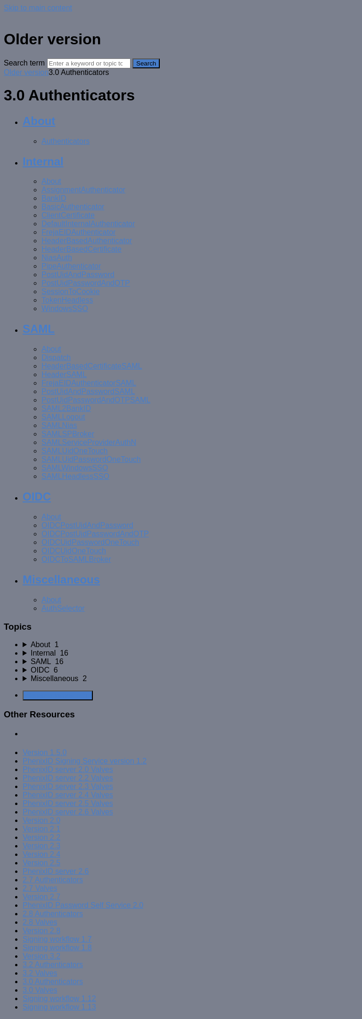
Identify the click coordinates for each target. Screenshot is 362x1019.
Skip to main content (38, 8)
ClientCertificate (68, 215)
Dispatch (56, 357)
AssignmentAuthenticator (83, 190)
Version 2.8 (41, 931)
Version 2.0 (41, 820)
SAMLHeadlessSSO (75, 476)
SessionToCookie (70, 292)
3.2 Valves (40, 973)
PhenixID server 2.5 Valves (68, 803)
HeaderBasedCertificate (81, 249)
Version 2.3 (41, 846)
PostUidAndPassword (78, 275)
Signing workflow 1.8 (57, 948)
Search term (24, 63)
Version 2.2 (41, 837)
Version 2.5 (41, 863)
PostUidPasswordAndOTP (85, 283)
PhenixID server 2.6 (56, 871)
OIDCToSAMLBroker (76, 559)
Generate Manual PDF (57, 695)
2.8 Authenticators (53, 914)
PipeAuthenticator (71, 266)
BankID (53, 198)
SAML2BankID (66, 408)
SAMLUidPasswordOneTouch (91, 459)
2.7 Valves (40, 888)
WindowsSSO (64, 308)
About (39, 121)
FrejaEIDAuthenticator (78, 232)
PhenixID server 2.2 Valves (68, 778)
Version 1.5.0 (44, 752)
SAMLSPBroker (67, 434)
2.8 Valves (40, 922)
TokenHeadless (67, 300)
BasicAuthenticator (72, 207)
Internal (43, 161)
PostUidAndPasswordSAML (88, 391)
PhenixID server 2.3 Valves (68, 786)
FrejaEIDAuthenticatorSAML (88, 383)
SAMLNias (59, 425)
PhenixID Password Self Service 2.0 (83, 905)
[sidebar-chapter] (190, 645)
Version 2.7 (41, 897)
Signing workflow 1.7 (57, 939)
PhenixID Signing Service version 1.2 (85, 761)
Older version (26, 72)
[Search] (89, 63)
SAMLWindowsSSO (74, 468)
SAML (39, 328)
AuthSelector (63, 608)
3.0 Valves (40, 990)
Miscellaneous (61, 579)
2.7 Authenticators (53, 880)
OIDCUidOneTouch (73, 551)
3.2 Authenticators (53, 965)
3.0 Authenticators (53, 982)
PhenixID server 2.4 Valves (68, 795)
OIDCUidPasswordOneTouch (90, 542)
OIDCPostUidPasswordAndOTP (95, 534)
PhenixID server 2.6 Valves (68, 812)
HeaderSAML (64, 374)
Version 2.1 (41, 829)
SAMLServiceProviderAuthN (88, 442)
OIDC (37, 496)
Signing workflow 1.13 (59, 1007)
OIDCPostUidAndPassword (87, 525)
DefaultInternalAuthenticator (88, 224)
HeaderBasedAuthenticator (86, 241)
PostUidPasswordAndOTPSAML (95, 400)
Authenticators (65, 141)
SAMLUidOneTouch (74, 451)
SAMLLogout (63, 417)
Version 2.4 (41, 854)
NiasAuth (56, 258)
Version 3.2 (41, 956)
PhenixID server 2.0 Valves (68, 769)
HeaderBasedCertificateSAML (91, 366)
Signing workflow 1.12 (59, 998)
